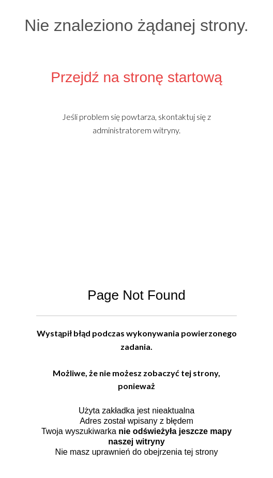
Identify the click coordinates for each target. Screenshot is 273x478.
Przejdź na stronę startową (136, 77)
